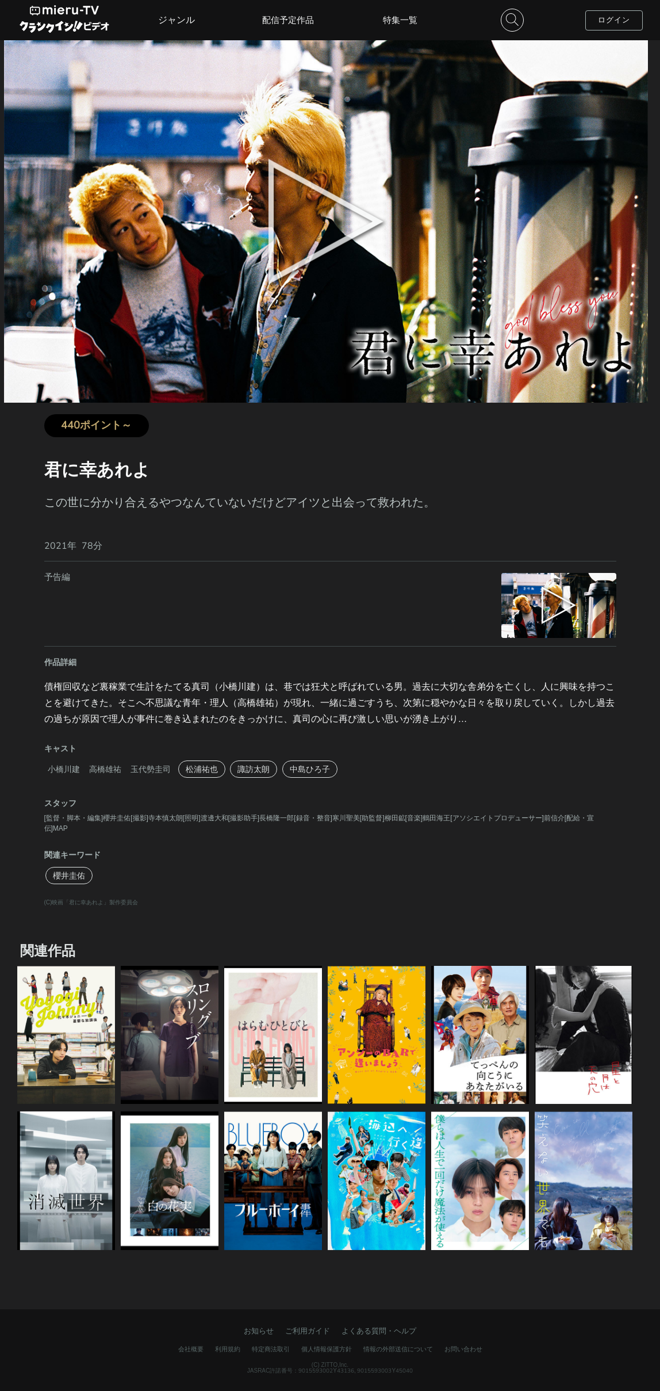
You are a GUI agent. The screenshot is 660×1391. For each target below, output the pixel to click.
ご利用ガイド (307, 1331)
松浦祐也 (202, 769)
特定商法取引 (271, 1349)
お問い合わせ (463, 1349)
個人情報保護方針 (326, 1349)
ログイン (614, 20)
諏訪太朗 (253, 769)
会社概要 (191, 1349)
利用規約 (227, 1349)
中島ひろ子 (310, 769)
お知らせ (259, 1331)
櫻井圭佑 (69, 875)
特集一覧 (400, 20)
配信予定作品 (288, 20)
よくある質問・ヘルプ (378, 1331)
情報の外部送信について (398, 1349)
